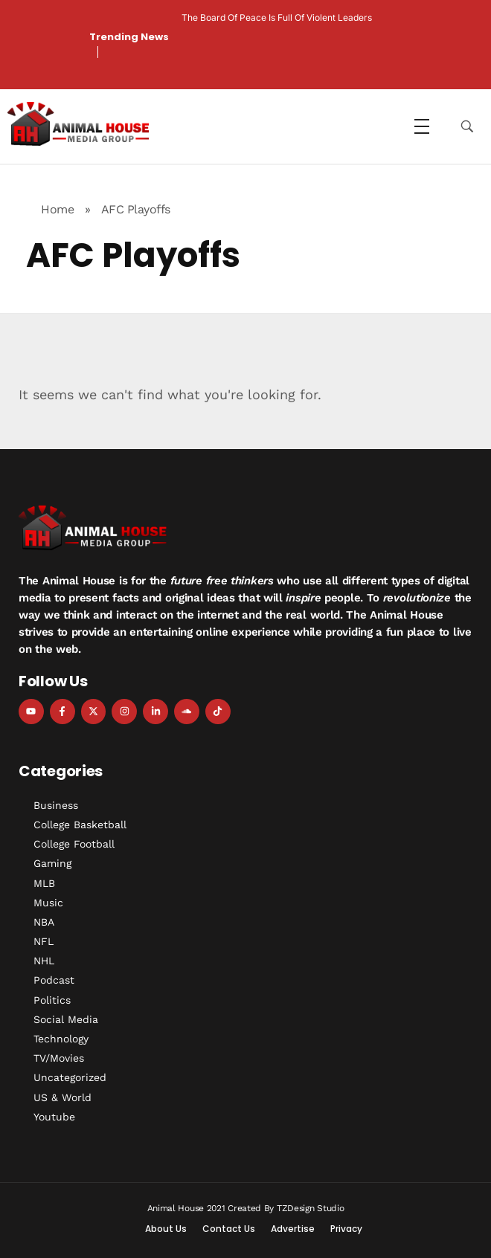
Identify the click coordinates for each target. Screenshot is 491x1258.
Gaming (52, 863)
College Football (74, 844)
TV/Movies (58, 1058)
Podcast (53, 980)
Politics (52, 1000)
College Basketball (79, 824)
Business (55, 805)
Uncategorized (69, 1077)
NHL (43, 961)
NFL (43, 941)
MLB (44, 883)
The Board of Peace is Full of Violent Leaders (277, 17)
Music (48, 903)
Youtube (54, 1117)
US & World (62, 1097)
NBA (43, 922)
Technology (61, 1039)
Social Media (65, 1019)
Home (57, 209)
